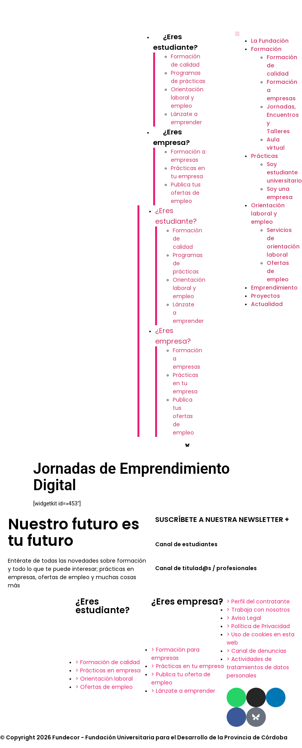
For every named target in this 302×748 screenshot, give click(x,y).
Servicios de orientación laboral (283, 242)
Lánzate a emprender (186, 118)
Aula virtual (276, 144)
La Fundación (270, 41)
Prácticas (264, 156)
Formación (266, 49)
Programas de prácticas (188, 77)
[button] (264, 34)
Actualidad (267, 304)
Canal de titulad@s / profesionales (206, 568)
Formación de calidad (185, 61)
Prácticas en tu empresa (188, 172)
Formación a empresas (188, 156)
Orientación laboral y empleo (187, 97)
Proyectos (265, 296)
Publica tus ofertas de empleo (186, 193)
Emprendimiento (274, 288)
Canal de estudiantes (186, 544)
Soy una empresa (280, 193)
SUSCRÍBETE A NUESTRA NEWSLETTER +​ (222, 519)
